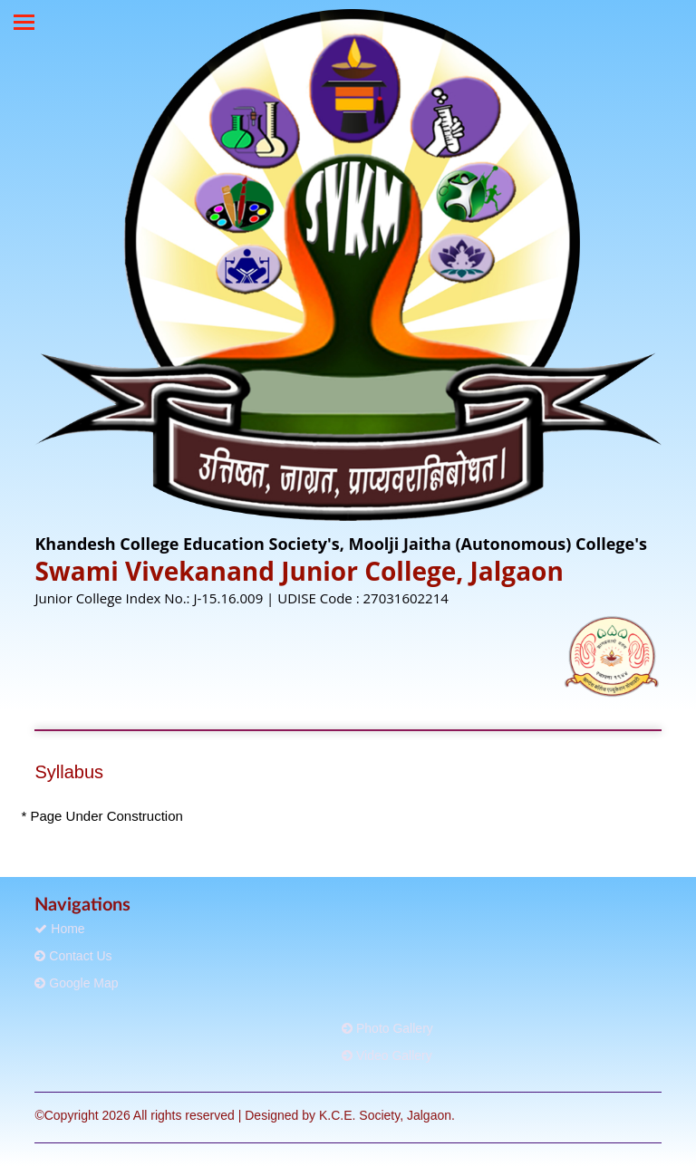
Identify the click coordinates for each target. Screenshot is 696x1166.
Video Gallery (387, 1055)
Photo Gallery (387, 1028)
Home (59, 928)
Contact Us (72, 956)
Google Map (76, 983)
